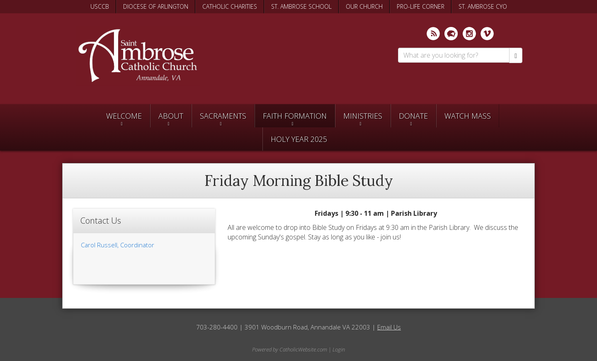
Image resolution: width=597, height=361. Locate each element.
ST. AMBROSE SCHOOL (301, 6)
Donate (413, 116)
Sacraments (223, 116)
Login (338, 349)
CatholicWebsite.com (303, 349)
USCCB (99, 6)
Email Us (389, 327)
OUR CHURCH (364, 6)
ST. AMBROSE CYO (483, 6)
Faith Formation (295, 116)
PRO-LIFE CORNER (420, 6)
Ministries (362, 116)
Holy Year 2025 (299, 139)
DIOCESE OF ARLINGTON (155, 6)
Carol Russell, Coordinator (117, 245)
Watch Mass (467, 116)
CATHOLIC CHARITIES (229, 6)
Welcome (124, 116)
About (170, 116)
